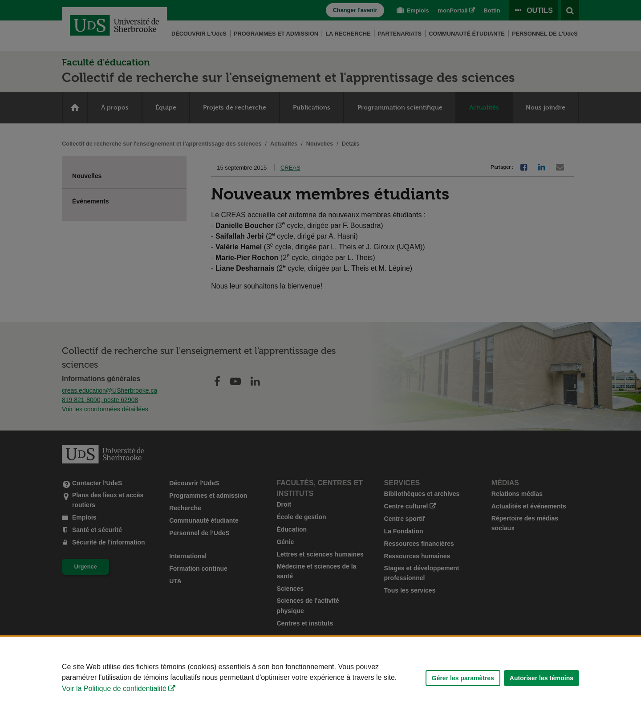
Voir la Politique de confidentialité (114, 688)
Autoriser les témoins (541, 678)
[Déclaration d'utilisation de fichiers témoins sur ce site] (320, 678)
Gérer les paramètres (463, 678)
